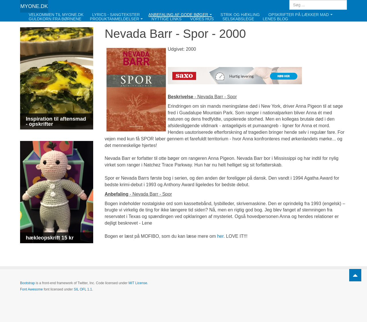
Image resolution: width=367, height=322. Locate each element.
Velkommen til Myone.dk (56, 15)
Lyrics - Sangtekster (116, 15)
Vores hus (202, 19)
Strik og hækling (240, 15)
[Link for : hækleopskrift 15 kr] (56, 192)
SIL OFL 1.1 (83, 289)
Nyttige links (166, 19)
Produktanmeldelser (116, 19)
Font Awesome (31, 289)
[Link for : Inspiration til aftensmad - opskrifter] (56, 78)
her (220, 236)
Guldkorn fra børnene (55, 19)
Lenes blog (275, 19)
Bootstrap (27, 283)
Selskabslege (238, 19)
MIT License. (138, 283)
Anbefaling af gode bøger (180, 15)
